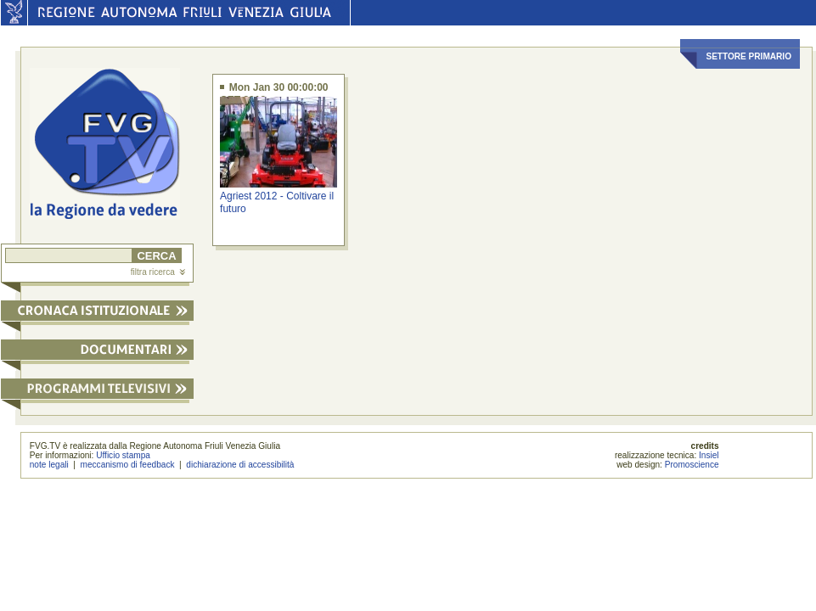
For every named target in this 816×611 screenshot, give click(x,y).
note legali (49, 464)
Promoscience (692, 464)
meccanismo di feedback (128, 464)
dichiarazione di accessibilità (240, 464)
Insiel (709, 455)
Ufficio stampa (123, 455)
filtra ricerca (158, 272)
